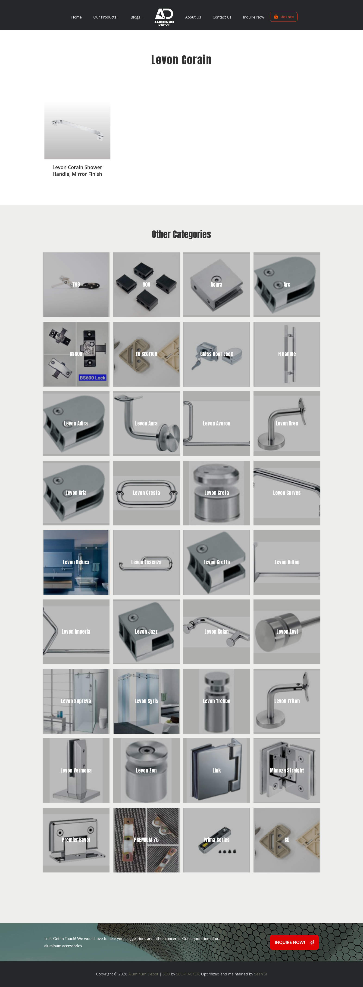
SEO (166, 974)
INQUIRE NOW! (294, 942)
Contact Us (222, 17)
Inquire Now (253, 17)
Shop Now (284, 16)
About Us (193, 17)
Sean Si (260, 974)
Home (76, 17)
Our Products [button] (104, 17)
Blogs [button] (135, 17)
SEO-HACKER (187, 974)
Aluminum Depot (143, 974)
